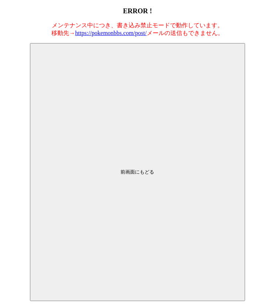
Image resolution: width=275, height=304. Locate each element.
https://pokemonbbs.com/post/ (110, 33)
